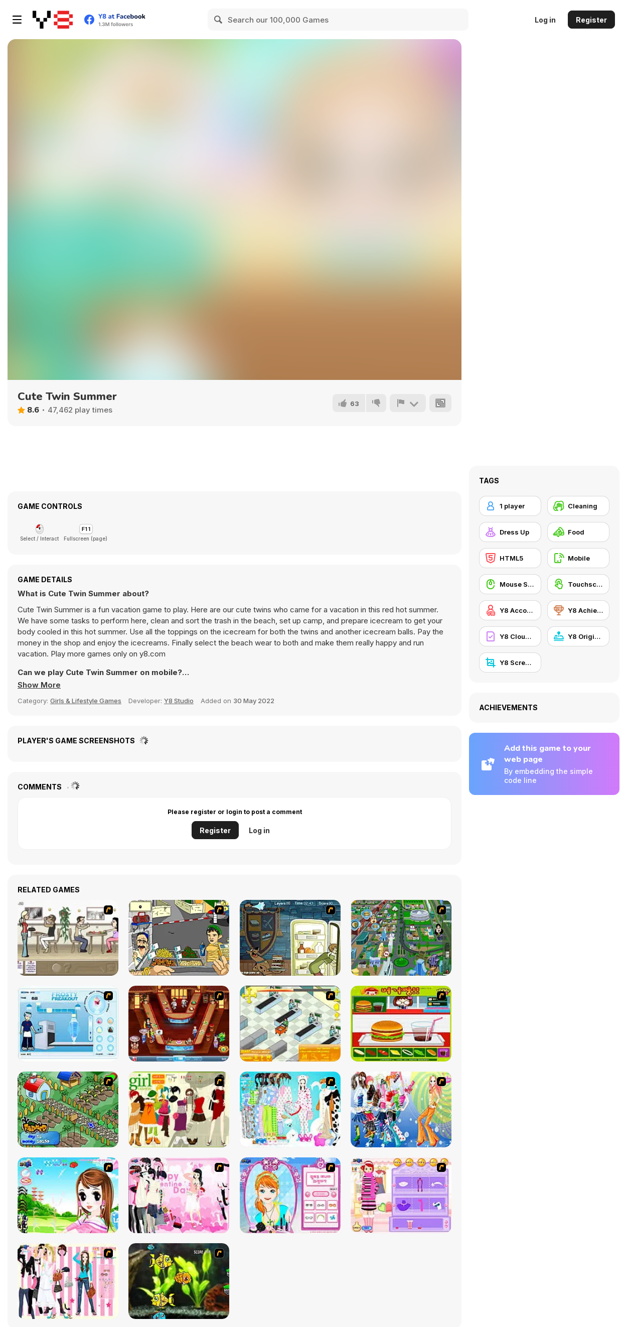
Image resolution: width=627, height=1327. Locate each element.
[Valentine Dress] (178, 1195)
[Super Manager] (290, 1023)
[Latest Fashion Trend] (401, 1109)
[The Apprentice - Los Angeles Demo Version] (178, 1023)
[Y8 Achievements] (578, 610)
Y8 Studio (179, 701)
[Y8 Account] (510, 610)
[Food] (578, 532)
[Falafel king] (178, 938)
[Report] (408, 403)
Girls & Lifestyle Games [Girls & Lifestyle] (85, 701)
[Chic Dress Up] (68, 1281)
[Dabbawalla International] (401, 938)
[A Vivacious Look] (68, 1195)
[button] (39, 685)
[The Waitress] (68, 938)
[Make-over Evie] (290, 1195)
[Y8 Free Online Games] (52, 20)
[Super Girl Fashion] (178, 1109)
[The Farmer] (68, 1109)
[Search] (219, 20)
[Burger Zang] (401, 1023)
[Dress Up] (510, 532)
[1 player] (510, 506)
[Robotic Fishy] (178, 1281)
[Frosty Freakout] (68, 1023)
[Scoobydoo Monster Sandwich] (290, 938)
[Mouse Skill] (510, 584)
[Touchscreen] (578, 584)
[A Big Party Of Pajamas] (290, 1109)
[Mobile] (578, 558)
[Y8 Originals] (578, 636)
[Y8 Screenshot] (510, 662)
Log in (545, 20)
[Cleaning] (578, 506)
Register (591, 20)
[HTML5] (510, 558)
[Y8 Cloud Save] (510, 636)
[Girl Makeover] (401, 1195)
